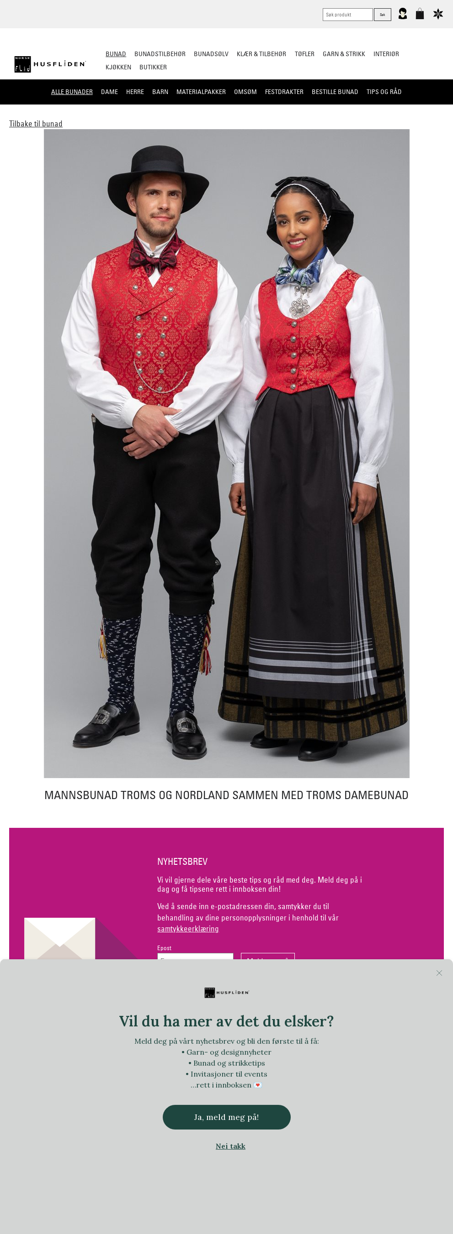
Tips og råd (384, 92)
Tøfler (304, 54)
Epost (164, 948)
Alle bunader (72, 92)
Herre (135, 92)
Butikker (153, 67)
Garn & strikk (344, 54)
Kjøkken (118, 67)
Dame (109, 92)
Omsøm (245, 92)
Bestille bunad (335, 92)
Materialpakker (201, 92)
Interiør (386, 54)
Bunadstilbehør (160, 54)
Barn (160, 92)
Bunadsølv (211, 54)
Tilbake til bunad (36, 123)
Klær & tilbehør (261, 54)
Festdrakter (284, 92)
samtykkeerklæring (188, 928)
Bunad (116, 54)
